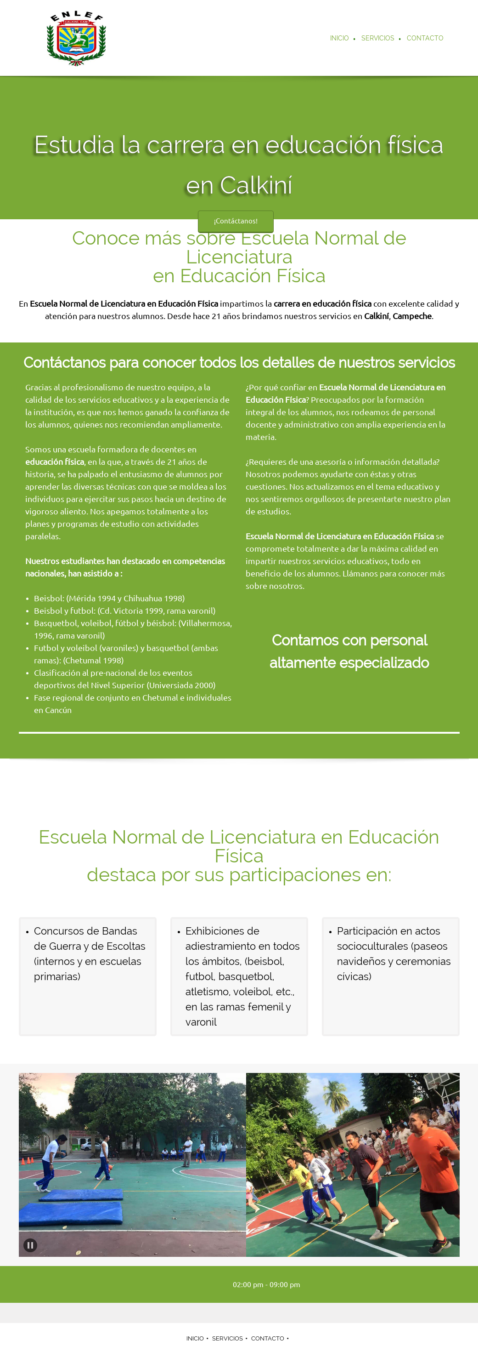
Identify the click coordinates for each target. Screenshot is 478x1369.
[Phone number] (184, 1284)
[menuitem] (340, 39)
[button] (132, 1165)
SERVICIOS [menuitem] (227, 1338)
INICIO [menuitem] (195, 1338)
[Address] (212, 1284)
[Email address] (198, 1284)
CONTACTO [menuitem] (267, 1338)
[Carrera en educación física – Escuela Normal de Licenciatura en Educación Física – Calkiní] (76, 38)
